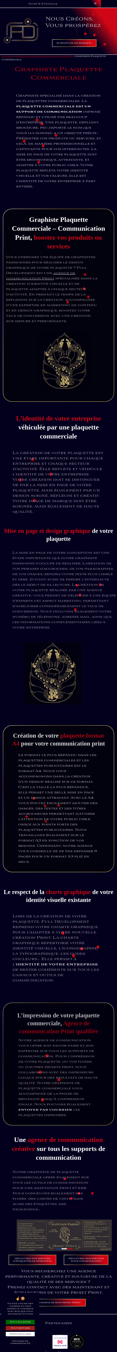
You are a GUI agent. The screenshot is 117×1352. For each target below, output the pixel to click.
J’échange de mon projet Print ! (58, 1302)
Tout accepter (20, 1322)
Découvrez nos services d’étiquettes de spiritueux (32, 1259)
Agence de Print (61, 56)
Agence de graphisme (31, 56)
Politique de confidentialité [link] (20, 1342)
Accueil (7, 56)
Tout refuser (20, 1328)
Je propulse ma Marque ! (74, 43)
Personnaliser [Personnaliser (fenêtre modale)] (20, 1334)
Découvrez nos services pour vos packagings (86, 1259)
